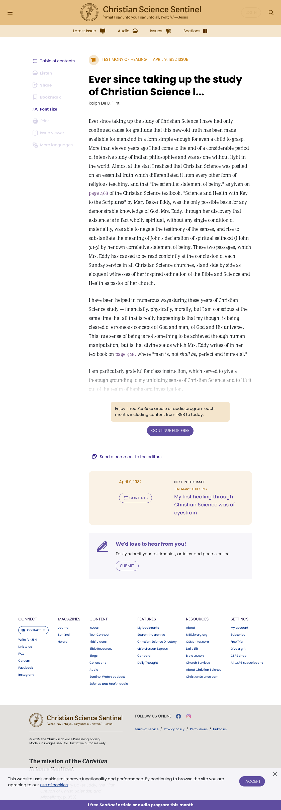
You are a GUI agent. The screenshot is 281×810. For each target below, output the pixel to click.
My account (239, 627)
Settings (239, 619)
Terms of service (146, 729)
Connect (27, 619)
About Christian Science (203, 669)
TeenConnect (99, 634)
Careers (24, 660)
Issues (94, 627)
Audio (93, 669)
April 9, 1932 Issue (169, 59)
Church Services (198, 662)
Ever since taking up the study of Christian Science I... (164, 85)
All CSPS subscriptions (247, 662)
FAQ (21, 653)
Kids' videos (98, 641)
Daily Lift (192, 648)
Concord (143, 655)
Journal (63, 627)
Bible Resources (100, 648)
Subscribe (238, 634)
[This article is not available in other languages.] (53, 145)
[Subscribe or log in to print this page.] (41, 121)
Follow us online (153, 716)
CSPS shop (238, 655)
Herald (62, 641)
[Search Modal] (271, 13)
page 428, (125, 354)
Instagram (26, 674)
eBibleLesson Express (152, 648)
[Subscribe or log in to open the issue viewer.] (49, 133)
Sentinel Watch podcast (107, 676)
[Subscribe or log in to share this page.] (43, 85)
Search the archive (151, 634)
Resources (197, 619)
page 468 (98, 193)
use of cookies (54, 785)
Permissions (199, 729)
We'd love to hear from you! (150, 544)
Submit (126, 565)
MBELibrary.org (196, 634)
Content (98, 619)
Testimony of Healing (123, 59)
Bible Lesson (195, 655)
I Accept (252, 781)
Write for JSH (27, 639)
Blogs (93, 655)
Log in (251, 12)
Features (146, 619)
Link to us (25, 646)
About (190, 627)
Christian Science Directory (157, 641)
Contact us (33, 630)
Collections (97, 662)
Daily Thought (147, 662)
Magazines (69, 619)
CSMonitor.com (197, 641)
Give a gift (238, 648)
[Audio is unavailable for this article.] (43, 73)
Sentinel (64, 634)
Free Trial (237, 641)
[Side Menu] (10, 13)
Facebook (25, 667)
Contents (135, 498)
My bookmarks (148, 627)
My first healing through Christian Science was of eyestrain (204, 504)
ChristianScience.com (202, 676)
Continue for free (170, 430)
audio (108, 683)
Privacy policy (174, 729)
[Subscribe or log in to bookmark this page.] (47, 97)
